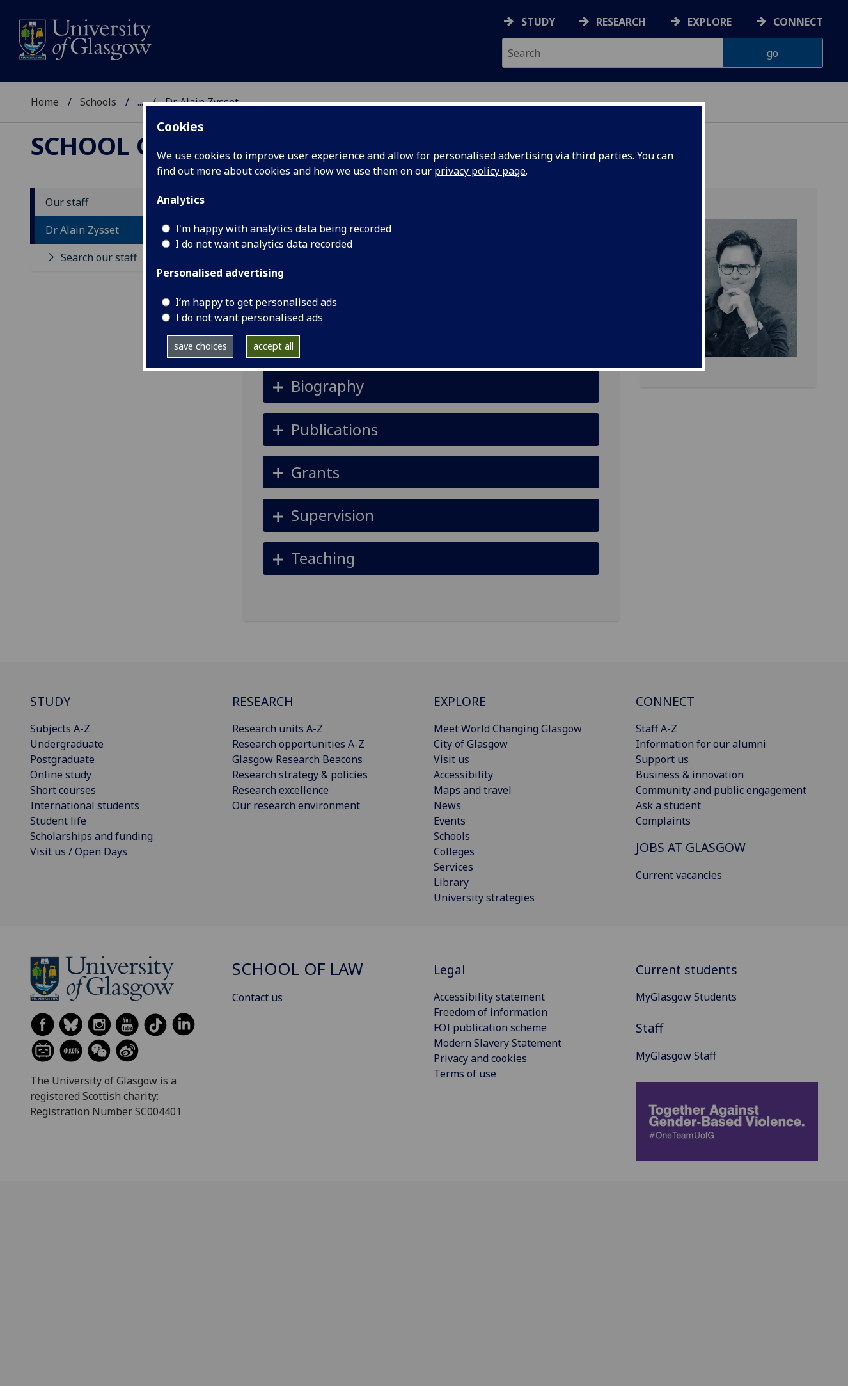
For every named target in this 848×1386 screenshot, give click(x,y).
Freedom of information (490, 1012)
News (447, 805)
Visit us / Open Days (78, 851)
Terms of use (465, 1074)
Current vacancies (679, 875)
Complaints (663, 821)
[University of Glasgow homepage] (84, 38)
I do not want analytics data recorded (263, 244)
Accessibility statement (489, 997)
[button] (431, 386)
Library (451, 882)
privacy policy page (480, 171)
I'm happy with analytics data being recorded (283, 229)
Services (453, 867)
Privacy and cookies (480, 1058)
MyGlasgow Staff (676, 1056)
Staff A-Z (656, 728)
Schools (98, 102)
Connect (798, 22)
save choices (200, 346)
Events (450, 821)
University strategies (484, 897)
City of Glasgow (471, 744)
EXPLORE (460, 701)
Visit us (451, 759)
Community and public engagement (721, 790)
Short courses (63, 790)
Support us (662, 759)
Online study (60, 775)
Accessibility (463, 775)
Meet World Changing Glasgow (508, 728)
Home (45, 102)
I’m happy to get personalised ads (256, 302)
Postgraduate (62, 759)
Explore (709, 22)
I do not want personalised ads (249, 317)
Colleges (454, 851)
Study (538, 22)
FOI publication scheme (490, 1027)
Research (621, 22)
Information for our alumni (701, 744)
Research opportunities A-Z (298, 744)
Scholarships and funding (91, 836)
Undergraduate (67, 744)
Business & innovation (690, 775)
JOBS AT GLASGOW (691, 847)
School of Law (129, 145)
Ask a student (668, 805)
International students (84, 805)
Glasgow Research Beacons (297, 759)
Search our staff (99, 257)
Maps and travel (473, 790)
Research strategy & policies (300, 775)
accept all (273, 346)
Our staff (66, 202)
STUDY (50, 701)
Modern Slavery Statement (497, 1043)
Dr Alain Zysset (82, 230)
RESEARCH (263, 701)
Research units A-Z (277, 728)
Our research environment (296, 805)
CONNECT (665, 701)
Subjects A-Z (60, 728)
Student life (58, 821)
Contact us (257, 997)
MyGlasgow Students (686, 997)
